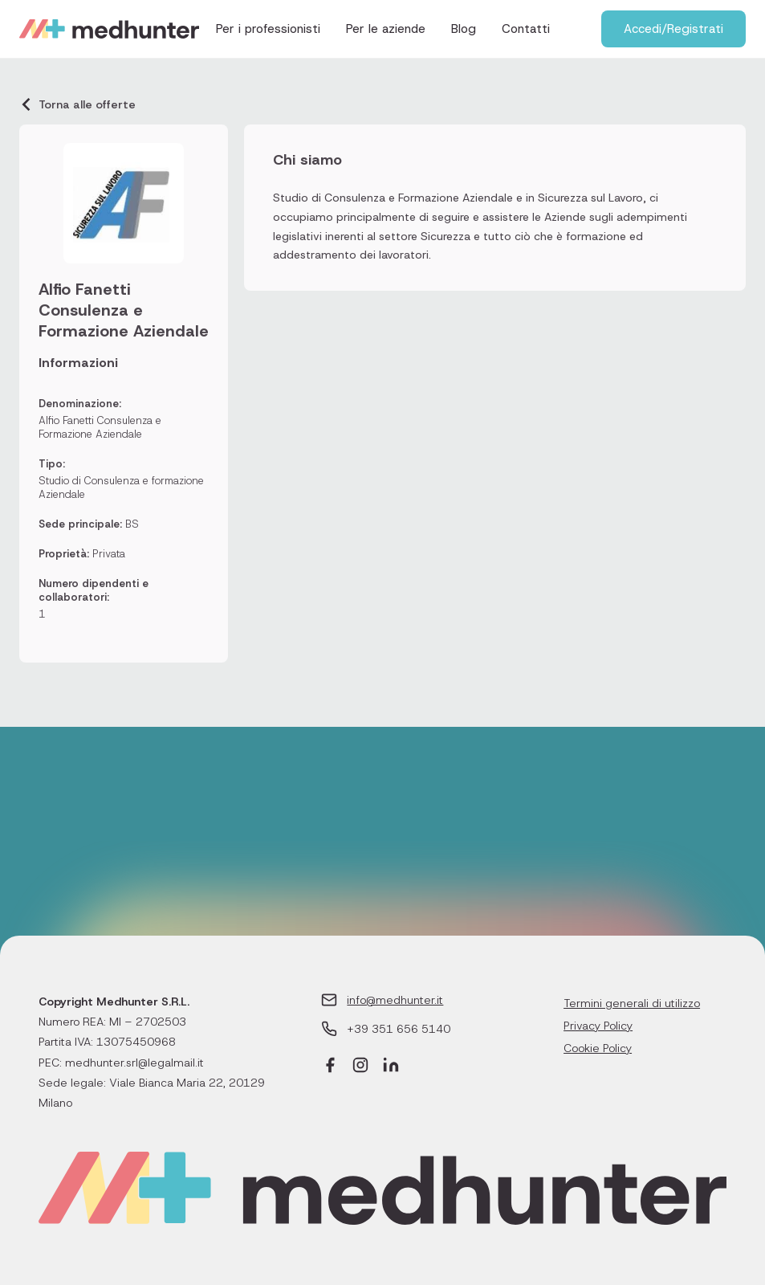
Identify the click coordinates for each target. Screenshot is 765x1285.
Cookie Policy (598, 1048)
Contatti (526, 29)
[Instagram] (360, 1067)
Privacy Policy (598, 1025)
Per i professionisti (268, 29)
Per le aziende (385, 29)
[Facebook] (330, 1067)
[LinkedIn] (391, 1067)
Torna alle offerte (77, 104)
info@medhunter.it (395, 1000)
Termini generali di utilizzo (632, 1003)
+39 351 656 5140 (398, 1029)
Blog (463, 29)
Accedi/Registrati (673, 29)
